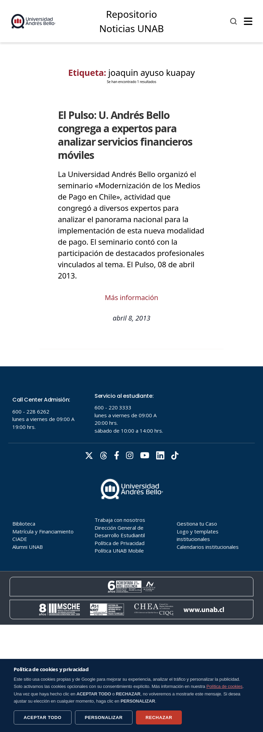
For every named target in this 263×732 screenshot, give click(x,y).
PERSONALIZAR (104, 717)
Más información (131, 297)
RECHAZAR (159, 717)
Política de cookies (224, 686)
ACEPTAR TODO (43, 717)
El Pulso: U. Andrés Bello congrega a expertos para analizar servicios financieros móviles (125, 135)
